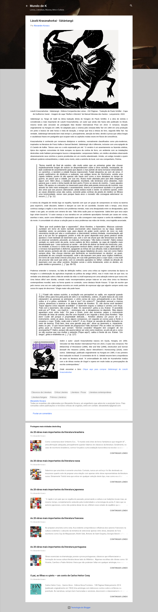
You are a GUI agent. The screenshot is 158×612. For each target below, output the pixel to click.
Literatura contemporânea (100, 392)
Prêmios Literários (58, 397)
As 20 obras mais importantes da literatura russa (55, 460)
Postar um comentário (42, 413)
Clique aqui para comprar (95, 369)
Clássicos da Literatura (41, 392)
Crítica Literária (61, 392)
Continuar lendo (119, 453)
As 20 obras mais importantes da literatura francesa (56, 518)
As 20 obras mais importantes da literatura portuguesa (58, 547)
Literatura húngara (39, 397)
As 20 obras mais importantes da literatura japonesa (57, 489)
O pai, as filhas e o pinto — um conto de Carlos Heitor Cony (60, 575)
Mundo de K (38, 6)
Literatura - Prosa (78, 392)
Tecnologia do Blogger (79, 607)
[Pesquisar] (131, 5)
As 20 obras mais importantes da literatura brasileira (57, 432)
